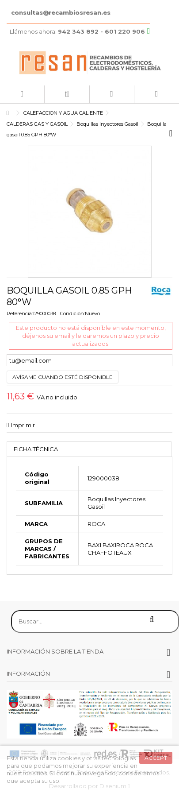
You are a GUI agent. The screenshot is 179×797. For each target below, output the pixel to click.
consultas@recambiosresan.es (60, 12)
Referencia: (20, 313)
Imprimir (23, 425)
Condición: (72, 313)
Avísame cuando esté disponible (62, 377)
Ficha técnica (36, 449)
